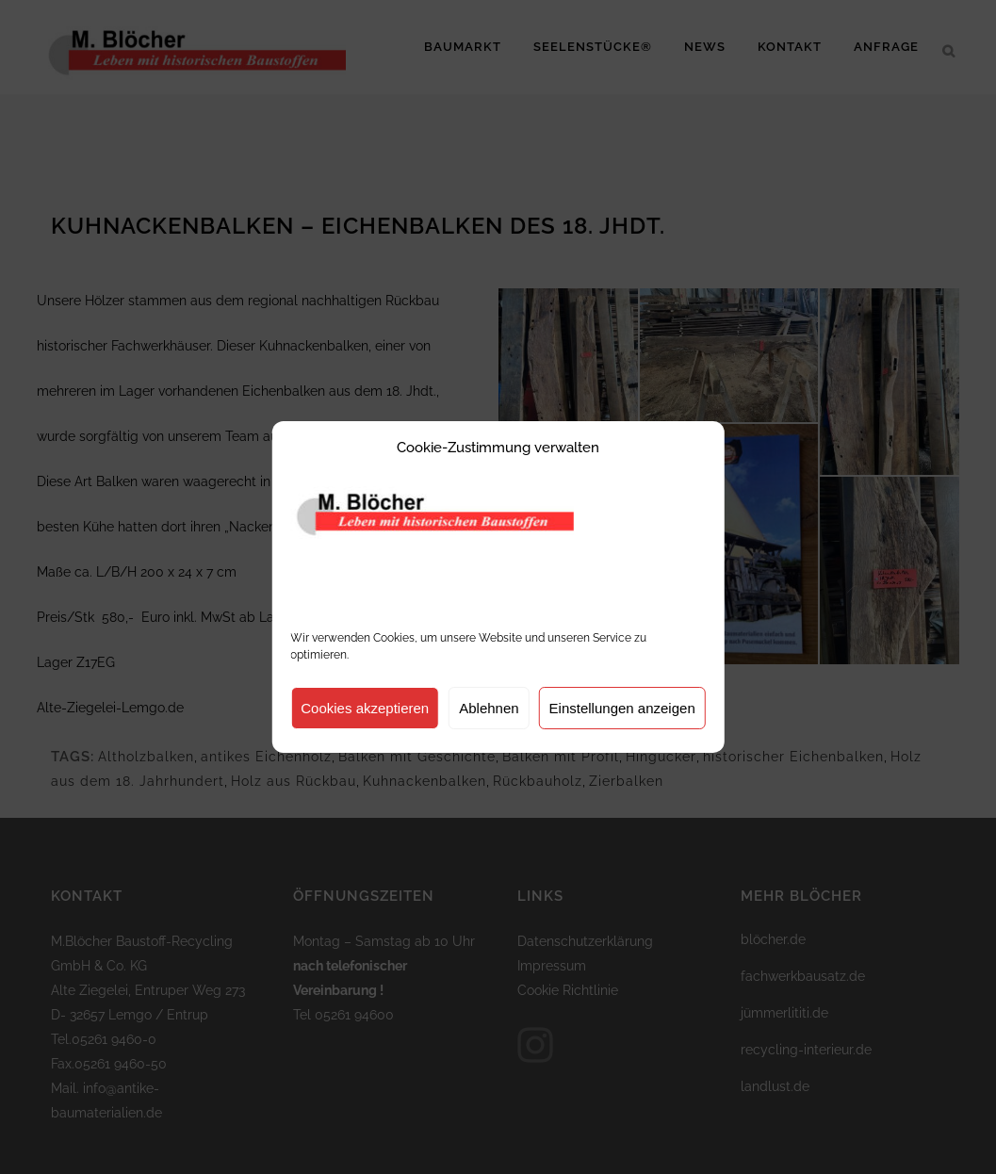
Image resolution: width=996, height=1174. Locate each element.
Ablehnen (488, 708)
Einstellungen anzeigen (622, 708)
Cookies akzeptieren (365, 708)
